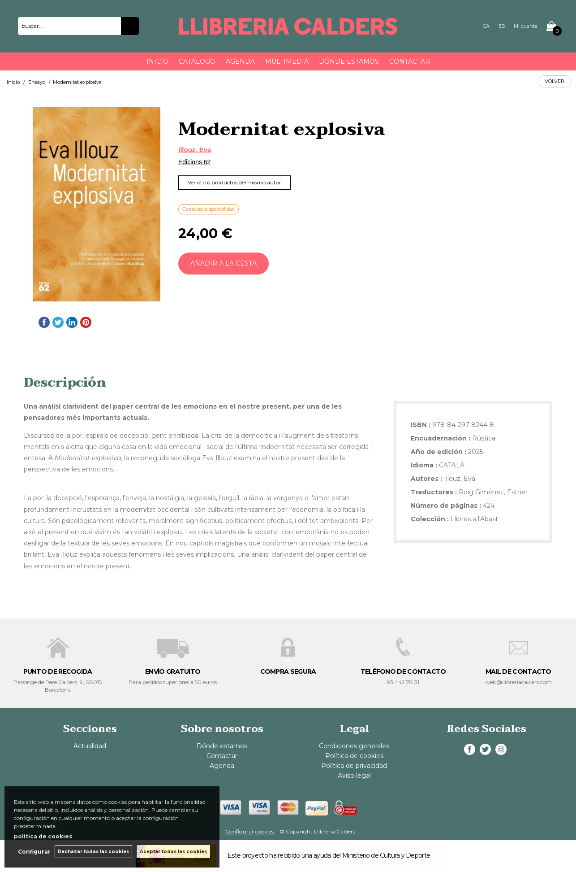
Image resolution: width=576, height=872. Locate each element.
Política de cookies (354, 756)
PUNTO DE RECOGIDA (57, 671)
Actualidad (89, 746)
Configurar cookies (250, 831)
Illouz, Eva (194, 149)
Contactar (409, 61)
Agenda (240, 61)
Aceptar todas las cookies (173, 852)
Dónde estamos (349, 61)
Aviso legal (354, 776)
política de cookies (43, 836)
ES (502, 26)
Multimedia (287, 61)
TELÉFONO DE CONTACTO (403, 671)
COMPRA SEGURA (288, 671)
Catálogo (197, 61)
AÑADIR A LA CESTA (223, 263)
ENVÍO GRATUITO (172, 671)
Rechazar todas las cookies (93, 852)
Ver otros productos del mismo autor (234, 182)
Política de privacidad (354, 766)
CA (486, 26)
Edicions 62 (194, 162)
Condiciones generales (354, 746)
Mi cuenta (525, 26)
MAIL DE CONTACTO (518, 671)
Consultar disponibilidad (208, 209)
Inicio (157, 61)
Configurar (33, 851)
